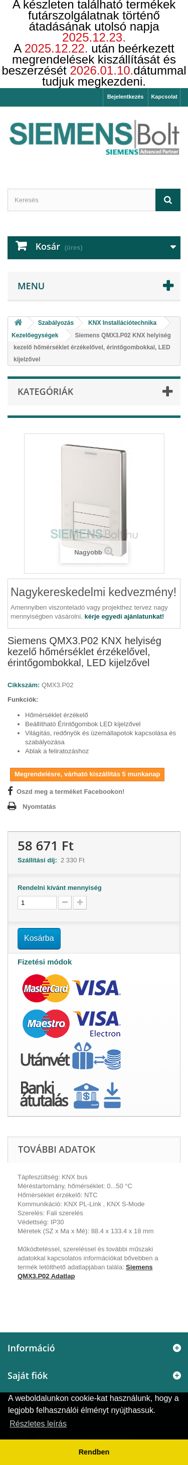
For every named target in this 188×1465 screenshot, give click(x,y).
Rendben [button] (94, 1452)
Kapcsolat (164, 97)
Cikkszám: (24, 685)
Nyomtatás (39, 806)
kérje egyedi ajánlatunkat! (124, 616)
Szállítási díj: (39, 860)
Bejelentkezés (125, 97)
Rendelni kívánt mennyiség (60, 887)
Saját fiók (28, 1375)
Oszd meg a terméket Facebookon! (70, 791)
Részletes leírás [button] (38, 1423)
